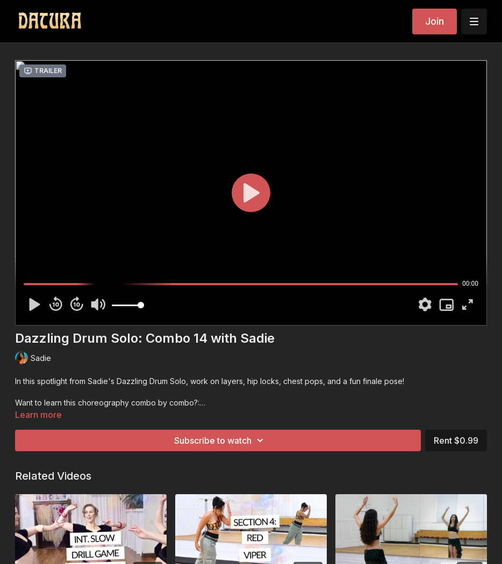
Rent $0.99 (456, 440)
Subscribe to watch (220, 440)
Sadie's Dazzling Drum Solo (137, 381)
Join (434, 21)
